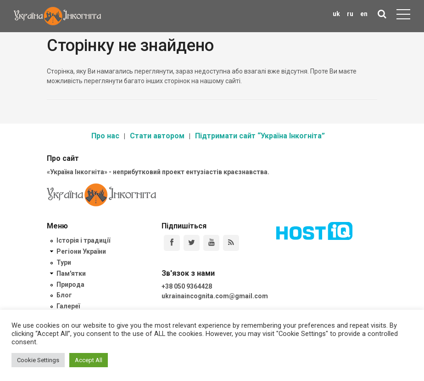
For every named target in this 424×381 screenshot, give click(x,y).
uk (336, 13)
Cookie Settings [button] (38, 360)
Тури (63, 262)
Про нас (105, 135)
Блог (64, 295)
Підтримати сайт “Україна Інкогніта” (260, 135)
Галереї (68, 306)
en (364, 13)
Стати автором (157, 135)
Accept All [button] (88, 360)
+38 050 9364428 (187, 286)
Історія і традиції (83, 240)
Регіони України (81, 251)
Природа (70, 284)
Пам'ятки (71, 273)
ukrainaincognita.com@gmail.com (215, 296)
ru (350, 13)
